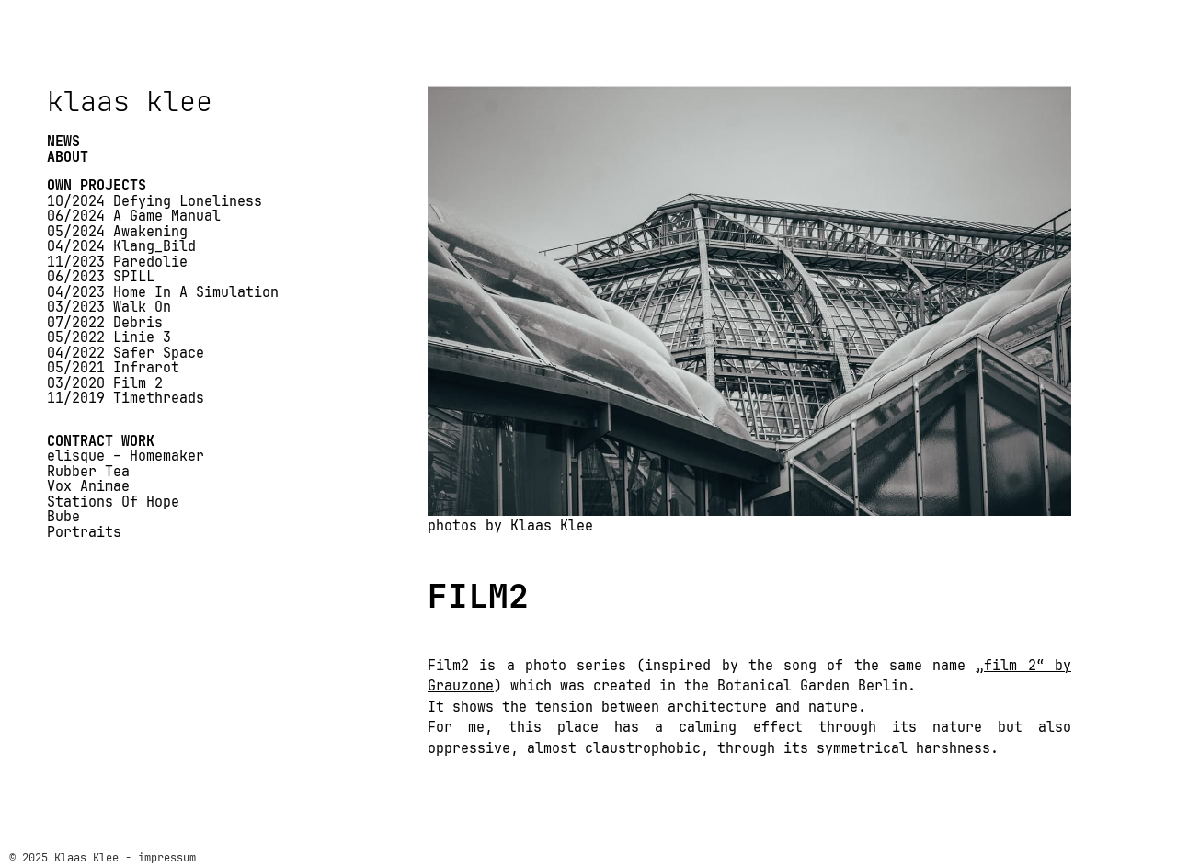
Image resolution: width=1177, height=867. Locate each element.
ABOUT (67, 157)
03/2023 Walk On (109, 307)
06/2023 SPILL (100, 277)
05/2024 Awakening (117, 232)
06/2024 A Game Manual (134, 216)
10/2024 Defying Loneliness (154, 202)
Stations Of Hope (113, 502)
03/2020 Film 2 (105, 384)
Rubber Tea (88, 472)
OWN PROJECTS (96, 186)
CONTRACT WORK (100, 442)
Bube (63, 517)
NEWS (63, 142)
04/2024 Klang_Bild (121, 247)
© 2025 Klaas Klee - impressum (102, 857)
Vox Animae (88, 487)
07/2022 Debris (105, 323)
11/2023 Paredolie (117, 262)
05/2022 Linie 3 (109, 338)
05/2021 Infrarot (113, 368)
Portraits (84, 533)
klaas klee (129, 101)
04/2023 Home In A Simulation (163, 293)
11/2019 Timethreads (125, 398)
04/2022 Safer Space (125, 353)
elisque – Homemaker (125, 456)
